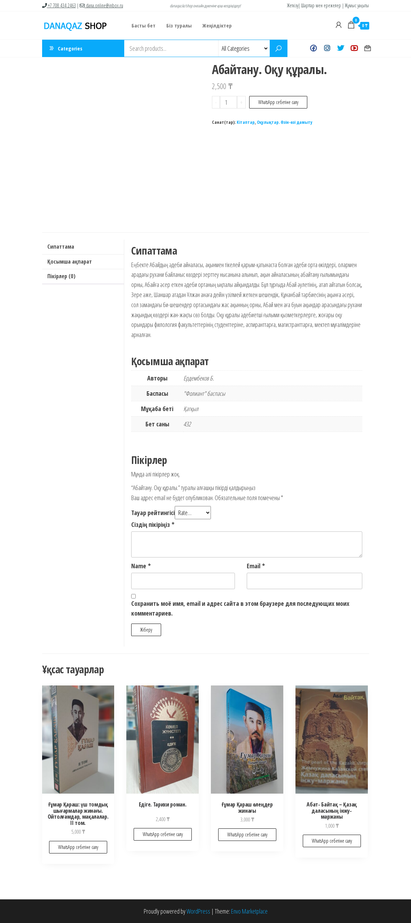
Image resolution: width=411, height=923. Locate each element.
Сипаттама (60, 246)
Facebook (313, 48)
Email (256, 566)
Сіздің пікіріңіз (152, 524)
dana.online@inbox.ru (101, 5)
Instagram (327, 48)
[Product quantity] (228, 102)
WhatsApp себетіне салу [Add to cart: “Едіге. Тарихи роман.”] (163, 834)
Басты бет (144, 25)
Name (141, 566)
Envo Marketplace (249, 911)
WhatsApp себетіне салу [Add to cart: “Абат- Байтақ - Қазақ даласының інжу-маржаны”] (332, 840)
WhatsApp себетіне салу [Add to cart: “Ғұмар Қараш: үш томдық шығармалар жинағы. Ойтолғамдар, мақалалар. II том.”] (78, 847)
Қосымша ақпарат (69, 261)
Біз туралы (178, 25)
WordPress (198, 911)
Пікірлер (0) (61, 276)
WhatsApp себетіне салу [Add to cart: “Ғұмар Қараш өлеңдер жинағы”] (247, 834)
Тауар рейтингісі (153, 512)
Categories (70, 48)
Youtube (354, 48)
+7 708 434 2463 (59, 5)
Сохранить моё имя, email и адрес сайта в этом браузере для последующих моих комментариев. (240, 608)
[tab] (83, 247)
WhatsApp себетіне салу (278, 102)
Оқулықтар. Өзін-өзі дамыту (285, 122)
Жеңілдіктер (216, 25)
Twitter (340, 48)
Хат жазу (367, 48)
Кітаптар (246, 122)
